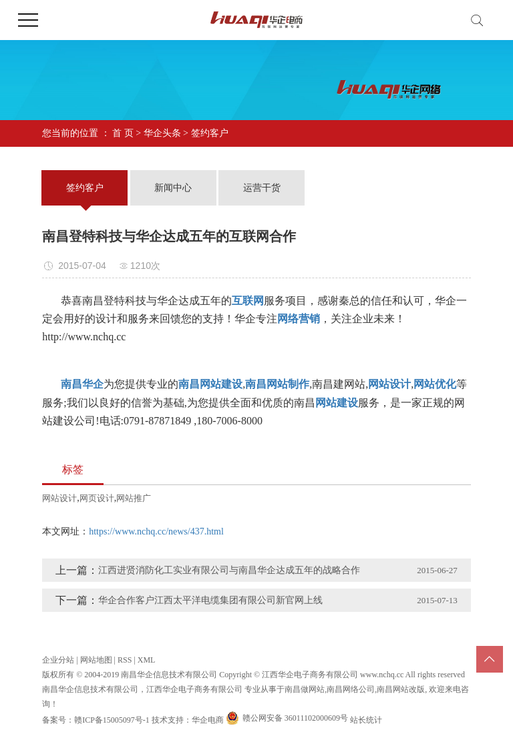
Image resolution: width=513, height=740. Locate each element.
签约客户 (209, 133)
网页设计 (96, 498)
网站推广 (133, 498)
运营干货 (262, 188)
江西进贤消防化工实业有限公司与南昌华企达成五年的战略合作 (229, 570)
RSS (125, 660)
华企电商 (208, 720)
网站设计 (59, 498)
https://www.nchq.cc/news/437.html (156, 531)
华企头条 (162, 133)
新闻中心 (173, 188)
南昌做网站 (305, 689)
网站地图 (96, 660)
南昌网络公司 (351, 689)
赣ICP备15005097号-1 (112, 720)
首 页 (123, 133)
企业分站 (58, 660)
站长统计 (366, 720)
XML (147, 660)
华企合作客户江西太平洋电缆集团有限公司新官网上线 (210, 600)
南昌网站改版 (401, 689)
